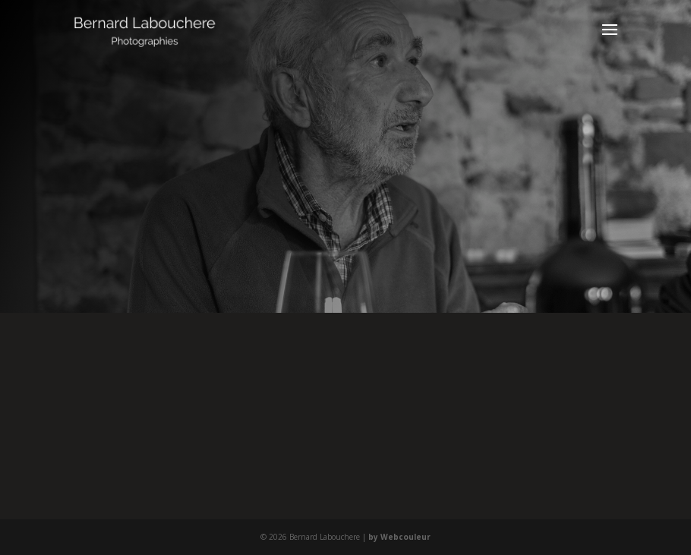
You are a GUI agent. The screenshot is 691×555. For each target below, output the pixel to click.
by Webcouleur (399, 536)
